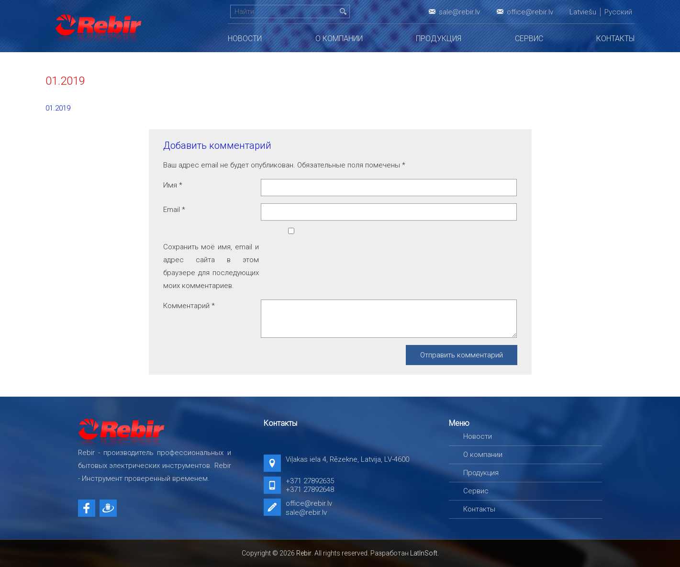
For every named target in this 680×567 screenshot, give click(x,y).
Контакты (615, 38)
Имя (172, 185)
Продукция (438, 38)
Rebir (304, 553)
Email (174, 209)
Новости (245, 38)
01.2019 (57, 108)
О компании (339, 38)
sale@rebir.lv (459, 12)
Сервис (529, 38)
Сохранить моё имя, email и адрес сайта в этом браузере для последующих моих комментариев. (211, 266)
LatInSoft (423, 553)
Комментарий (189, 305)
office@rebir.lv (530, 12)
